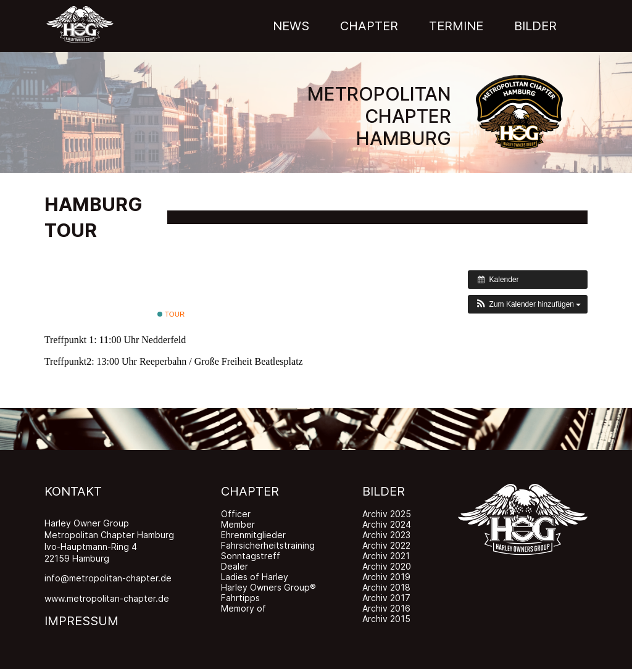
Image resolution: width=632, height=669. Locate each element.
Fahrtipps (240, 597)
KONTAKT (73, 491)
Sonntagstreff (250, 556)
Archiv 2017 (386, 597)
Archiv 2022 (386, 545)
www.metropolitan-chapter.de (106, 598)
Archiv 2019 (386, 576)
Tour (171, 314)
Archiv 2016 (386, 608)
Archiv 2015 (386, 618)
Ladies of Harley (254, 576)
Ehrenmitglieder (253, 535)
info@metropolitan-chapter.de (108, 578)
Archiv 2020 (386, 566)
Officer (236, 514)
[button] (527, 304)
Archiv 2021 (386, 556)
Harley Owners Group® (268, 587)
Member (238, 524)
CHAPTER (250, 491)
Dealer (234, 566)
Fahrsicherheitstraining (268, 545)
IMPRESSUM (81, 620)
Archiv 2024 (386, 524)
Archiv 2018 (386, 587)
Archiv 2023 (386, 535)
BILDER (383, 491)
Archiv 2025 (386, 514)
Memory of (243, 608)
